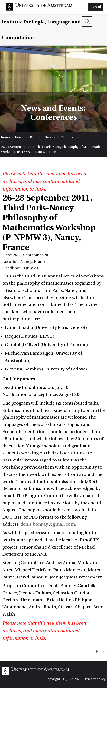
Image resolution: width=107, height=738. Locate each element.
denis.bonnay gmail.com (48, 524)
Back (100, 651)
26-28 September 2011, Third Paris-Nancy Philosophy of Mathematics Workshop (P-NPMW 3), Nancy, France (51, 146)
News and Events (27, 137)
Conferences (70, 137)
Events (50, 137)
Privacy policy (95, 679)
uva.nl (95, 6)
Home (5, 137)
